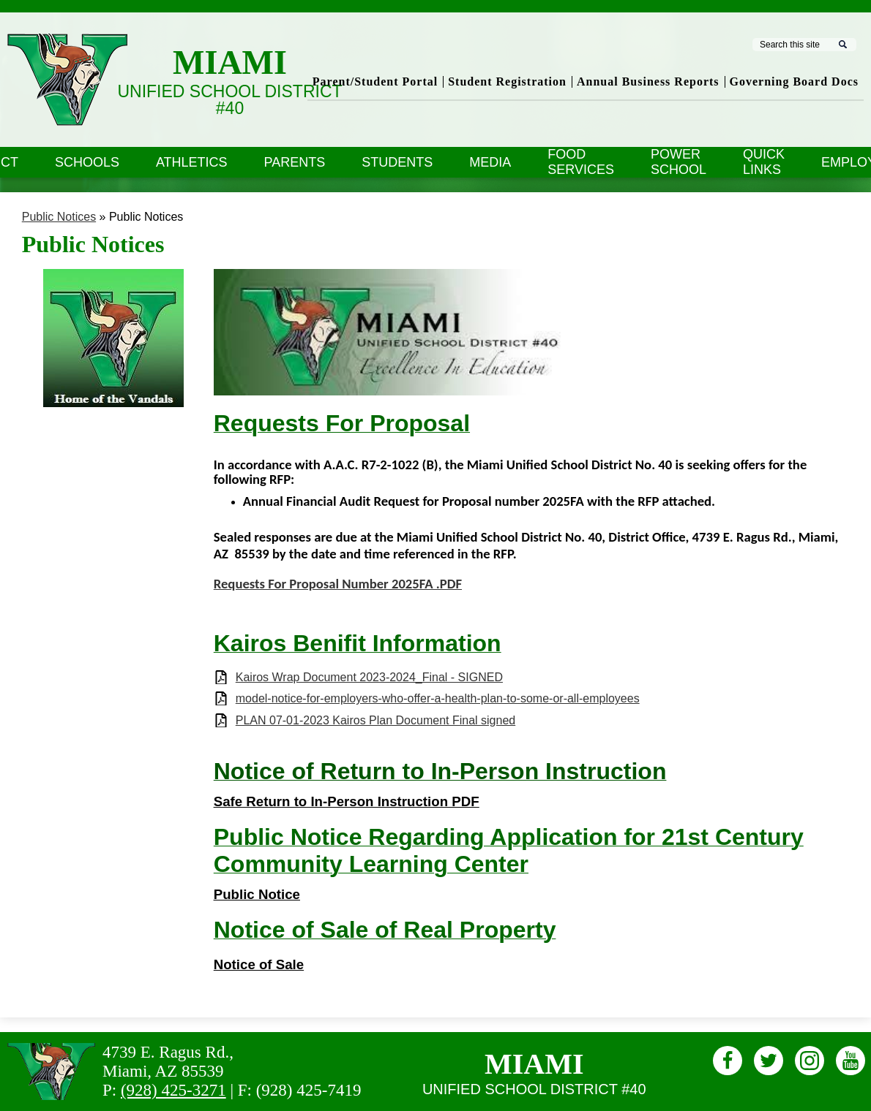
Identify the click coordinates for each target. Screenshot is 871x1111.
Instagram (809, 1063)
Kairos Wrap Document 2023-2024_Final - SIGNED (369, 677)
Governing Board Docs (794, 82)
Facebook (727, 1063)
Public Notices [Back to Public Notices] (59, 217)
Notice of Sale (259, 964)
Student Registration (507, 82)
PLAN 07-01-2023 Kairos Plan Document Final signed (375, 720)
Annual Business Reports (648, 82)
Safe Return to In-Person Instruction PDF (346, 801)
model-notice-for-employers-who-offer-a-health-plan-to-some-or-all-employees (438, 698)
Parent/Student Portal (375, 82)
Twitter (768, 1063)
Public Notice (257, 894)
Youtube (850, 1063)
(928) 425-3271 (173, 1090)
